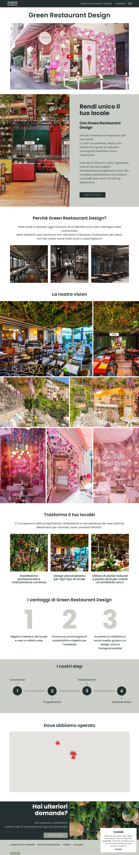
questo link (107, 841)
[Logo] (12, 3)
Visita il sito (92, 195)
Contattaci (47, 846)
